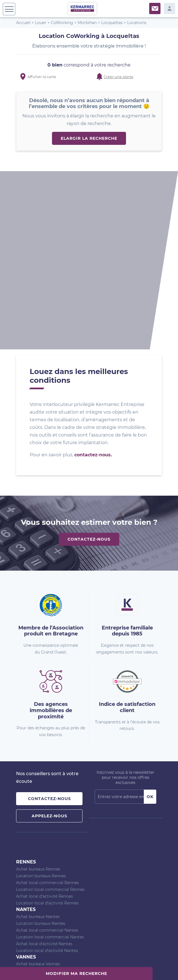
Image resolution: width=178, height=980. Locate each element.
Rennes (26, 691)
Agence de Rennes (34, 840)
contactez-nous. (93, 284)
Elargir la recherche (89, 138)
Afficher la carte (41, 76)
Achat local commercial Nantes (47, 759)
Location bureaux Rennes (41, 705)
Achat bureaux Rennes (38, 698)
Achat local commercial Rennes (47, 712)
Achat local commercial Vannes (47, 806)
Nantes (26, 739)
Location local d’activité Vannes (47, 827)
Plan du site (24, 965)
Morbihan (87, 22)
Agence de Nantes (34, 847)
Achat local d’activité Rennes (44, 725)
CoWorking (62, 22)
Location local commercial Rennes (50, 718)
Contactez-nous (89, 368)
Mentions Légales (77, 965)
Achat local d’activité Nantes (44, 773)
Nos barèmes (48, 965)
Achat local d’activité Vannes (44, 820)
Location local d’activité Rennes (47, 732)
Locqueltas (112, 22)
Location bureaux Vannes (41, 800)
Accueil (23, 22)
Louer (40, 22)
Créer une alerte (118, 76)
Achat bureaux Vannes (38, 793)
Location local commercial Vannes (50, 813)
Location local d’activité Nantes (47, 780)
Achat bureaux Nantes (38, 746)
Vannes (26, 786)
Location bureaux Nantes (40, 752)
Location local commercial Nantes (50, 766)
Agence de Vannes (34, 854)
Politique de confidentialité (118, 965)
